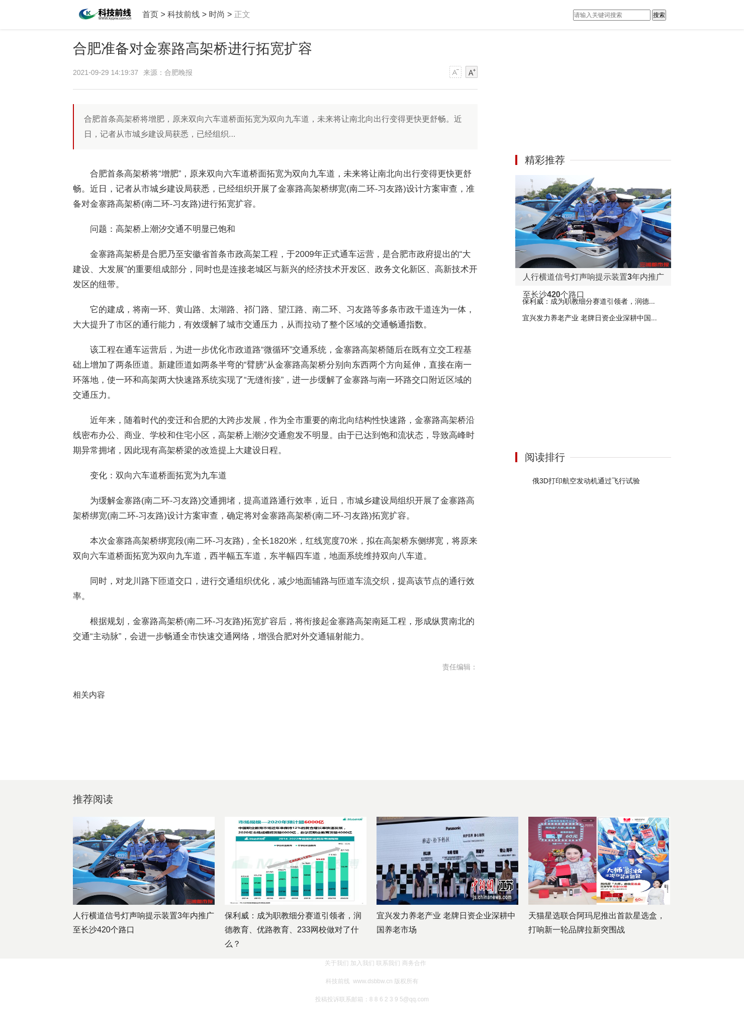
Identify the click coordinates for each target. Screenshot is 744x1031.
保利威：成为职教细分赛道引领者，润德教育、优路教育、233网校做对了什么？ (293, 929)
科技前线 (183, 14)
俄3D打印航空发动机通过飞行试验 (586, 481)
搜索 (659, 15)
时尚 (217, 14)
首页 (150, 14)
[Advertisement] (590, 288)
